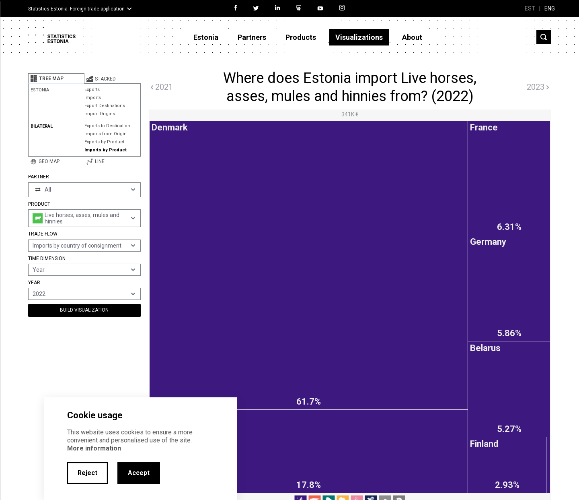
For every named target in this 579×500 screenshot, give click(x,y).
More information (94, 448)
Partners (252, 37)
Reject (87, 473)
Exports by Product (104, 142)
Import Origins (99, 113)
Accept (139, 473)
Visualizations (359, 37)
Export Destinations (104, 105)
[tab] (56, 78)
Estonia (205, 37)
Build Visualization (84, 310)
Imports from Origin (105, 133)
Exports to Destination (107, 125)
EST (530, 8)
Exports (92, 89)
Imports (92, 97)
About (412, 37)
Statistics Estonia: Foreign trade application (76, 9)
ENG (549, 8)
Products (300, 37)
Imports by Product (105, 150)
